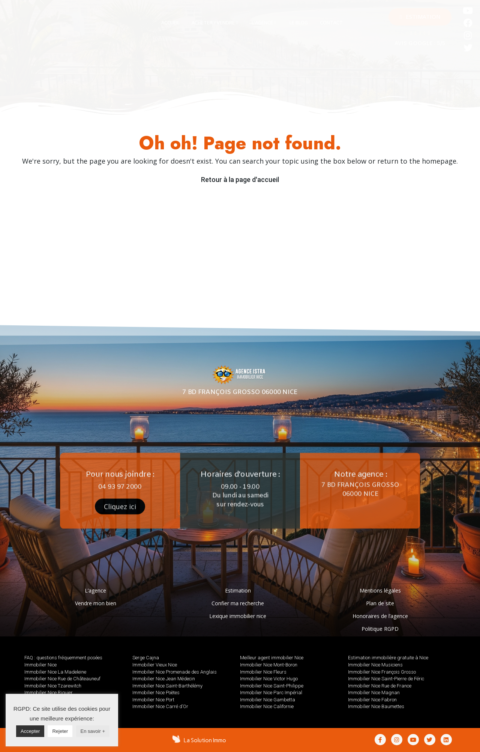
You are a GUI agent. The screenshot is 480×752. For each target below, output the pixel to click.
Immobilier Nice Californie (267, 706)
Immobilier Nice (40, 665)
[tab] (170, 23)
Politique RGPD (380, 628)
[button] (420, 17)
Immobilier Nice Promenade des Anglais (174, 672)
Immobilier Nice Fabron (372, 699)
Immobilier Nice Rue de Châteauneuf (62, 678)
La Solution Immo (205, 740)
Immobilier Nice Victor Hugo (269, 678)
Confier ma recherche (238, 603)
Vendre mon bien (95, 603)
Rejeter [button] (60, 731)
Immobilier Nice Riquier (48, 692)
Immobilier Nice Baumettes (376, 706)
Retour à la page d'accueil (240, 179)
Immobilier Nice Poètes (156, 692)
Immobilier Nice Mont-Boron (268, 665)
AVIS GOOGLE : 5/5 (420, 43)
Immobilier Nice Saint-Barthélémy (167, 686)
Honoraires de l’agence (380, 616)
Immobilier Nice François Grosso (382, 672)
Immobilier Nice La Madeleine (55, 672)
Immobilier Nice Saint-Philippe (271, 686)
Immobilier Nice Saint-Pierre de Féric (386, 678)
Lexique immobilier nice (237, 616)
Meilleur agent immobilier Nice (271, 657)
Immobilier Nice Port (153, 699)
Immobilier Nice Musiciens (375, 665)
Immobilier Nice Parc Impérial (271, 692)
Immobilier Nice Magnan (374, 692)
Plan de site (380, 603)
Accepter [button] (30, 731)
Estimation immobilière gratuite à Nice (388, 657)
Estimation (238, 590)
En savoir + (93, 731)
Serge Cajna (145, 657)
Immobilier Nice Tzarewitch (52, 686)
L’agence (95, 590)
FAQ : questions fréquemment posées (63, 657)
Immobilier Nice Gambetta (267, 699)
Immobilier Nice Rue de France (379, 686)
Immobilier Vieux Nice (154, 665)
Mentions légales (380, 590)
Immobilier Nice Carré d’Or (160, 706)
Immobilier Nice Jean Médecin (163, 678)
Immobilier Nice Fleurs (263, 672)
